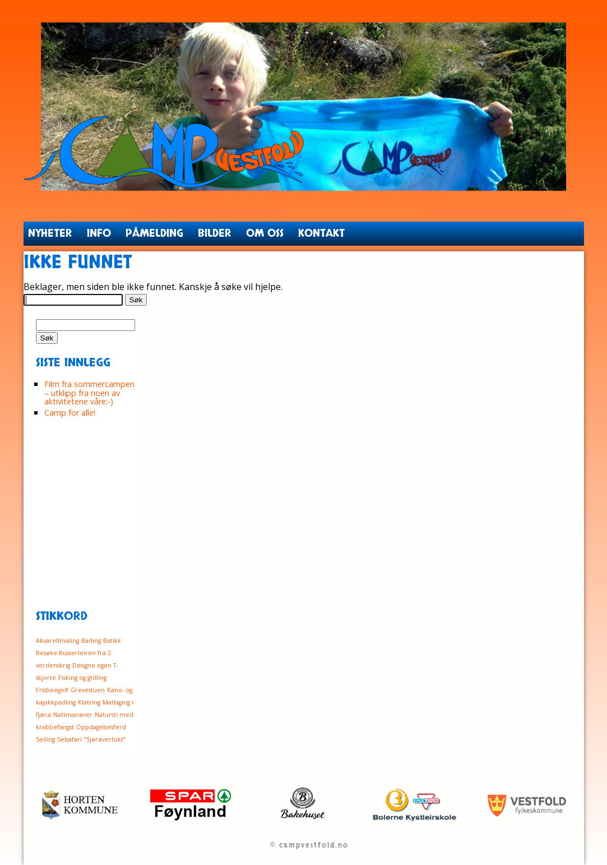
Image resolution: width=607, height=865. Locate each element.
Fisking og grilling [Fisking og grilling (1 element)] (82, 678)
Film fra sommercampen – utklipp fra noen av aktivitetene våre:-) (89, 393)
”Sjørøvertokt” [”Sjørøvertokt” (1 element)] (105, 739)
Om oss (265, 233)
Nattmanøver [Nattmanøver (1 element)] (72, 715)
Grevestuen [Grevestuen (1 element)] (88, 690)
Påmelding (154, 233)
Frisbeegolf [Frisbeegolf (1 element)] (52, 690)
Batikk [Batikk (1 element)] (112, 641)
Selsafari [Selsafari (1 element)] (69, 739)
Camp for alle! (69, 412)
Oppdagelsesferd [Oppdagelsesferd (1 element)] (101, 727)
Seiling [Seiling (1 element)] (45, 739)
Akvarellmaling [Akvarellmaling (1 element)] (57, 641)
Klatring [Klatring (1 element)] (89, 702)
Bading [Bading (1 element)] (91, 641)
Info (99, 233)
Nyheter (50, 233)
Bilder (214, 233)
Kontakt (321, 233)
